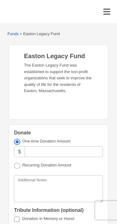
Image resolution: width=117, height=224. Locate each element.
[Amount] (64, 151)
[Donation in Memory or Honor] (17, 219)
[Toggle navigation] (106, 12)
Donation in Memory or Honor (48, 218)
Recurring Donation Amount (46, 165)
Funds (13, 33)
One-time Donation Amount (46, 141)
